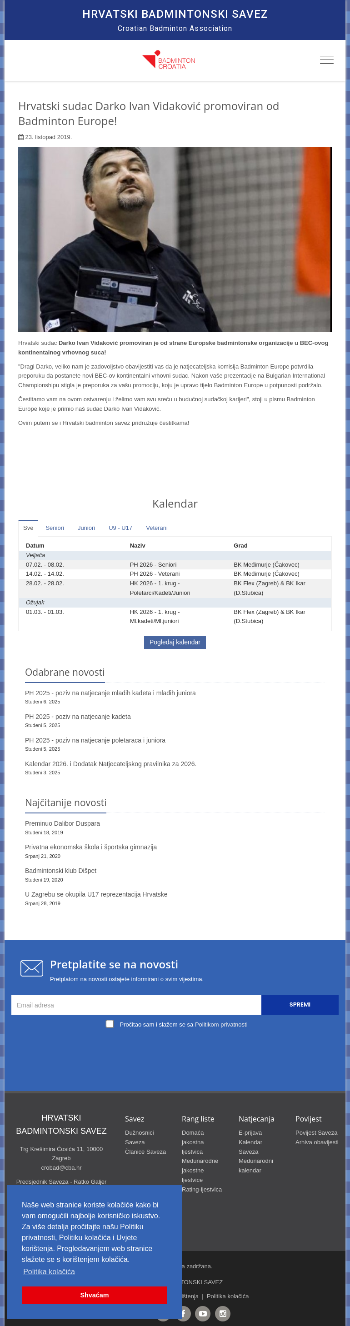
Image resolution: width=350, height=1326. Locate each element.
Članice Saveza (145, 1151)
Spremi (300, 1004)
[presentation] (177, 1052)
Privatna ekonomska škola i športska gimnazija (91, 847)
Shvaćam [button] (94, 1295)
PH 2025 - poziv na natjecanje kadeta (78, 716)
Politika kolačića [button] (49, 1272)
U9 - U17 (120, 527)
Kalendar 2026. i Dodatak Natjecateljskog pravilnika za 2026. (110, 764)
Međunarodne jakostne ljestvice (200, 1170)
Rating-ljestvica (202, 1189)
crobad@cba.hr (61, 1167)
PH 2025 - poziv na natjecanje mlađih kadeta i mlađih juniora (110, 693)
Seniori (54, 527)
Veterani (157, 527)
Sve (28, 527)
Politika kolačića (228, 1296)
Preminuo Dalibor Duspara (62, 823)
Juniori (86, 527)
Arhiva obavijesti (317, 1142)
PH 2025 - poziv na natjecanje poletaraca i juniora (95, 740)
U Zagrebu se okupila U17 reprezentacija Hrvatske (96, 894)
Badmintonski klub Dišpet (60, 870)
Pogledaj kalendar (175, 642)
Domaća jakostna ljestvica (193, 1142)
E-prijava (250, 1132)
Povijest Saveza (316, 1132)
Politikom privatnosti (221, 1024)
